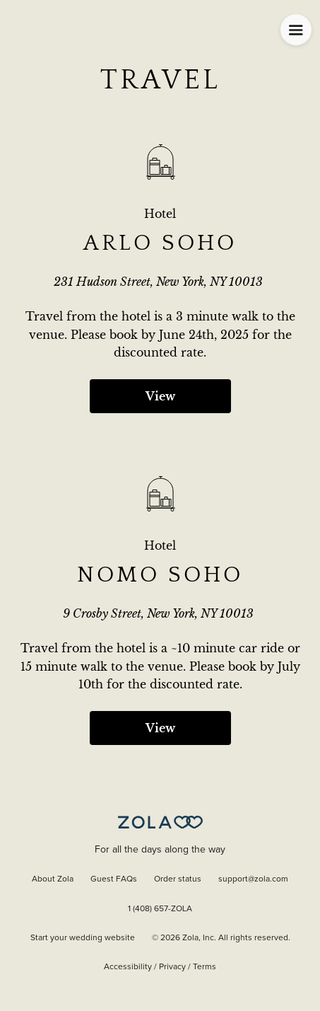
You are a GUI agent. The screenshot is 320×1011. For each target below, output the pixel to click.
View (160, 396)
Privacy (172, 967)
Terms (204, 967)
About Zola (52, 879)
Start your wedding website (82, 938)
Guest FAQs (113, 879)
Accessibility (128, 967)
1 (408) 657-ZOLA (160, 909)
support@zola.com (253, 879)
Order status (177, 879)
